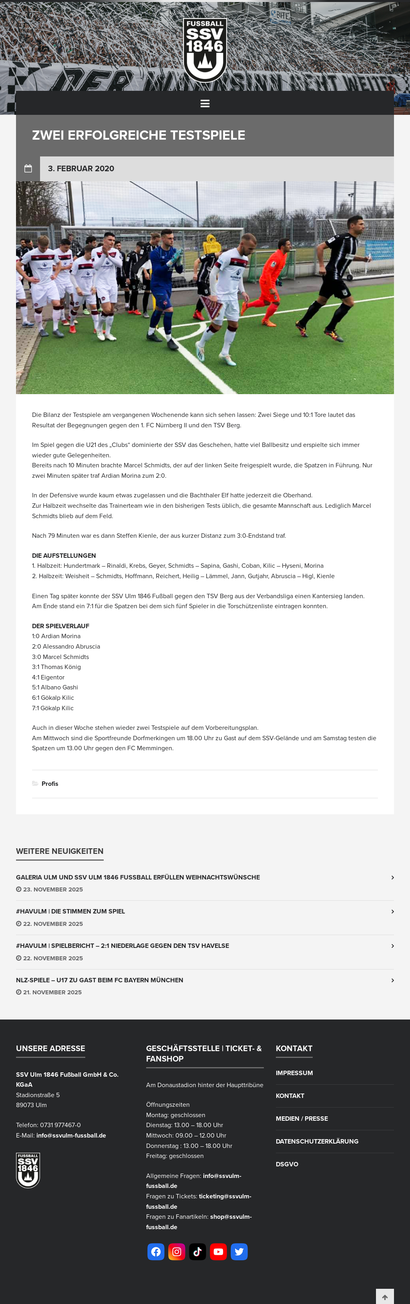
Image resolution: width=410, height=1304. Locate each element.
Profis (50, 784)
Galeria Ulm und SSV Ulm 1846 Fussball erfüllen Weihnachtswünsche (138, 877)
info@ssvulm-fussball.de (71, 1136)
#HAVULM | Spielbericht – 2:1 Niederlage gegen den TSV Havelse (122, 946)
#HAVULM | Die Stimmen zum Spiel (70, 911)
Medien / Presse (302, 1119)
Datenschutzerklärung (317, 1141)
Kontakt (290, 1096)
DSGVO (287, 1164)
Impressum (294, 1073)
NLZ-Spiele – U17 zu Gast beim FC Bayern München (99, 980)
